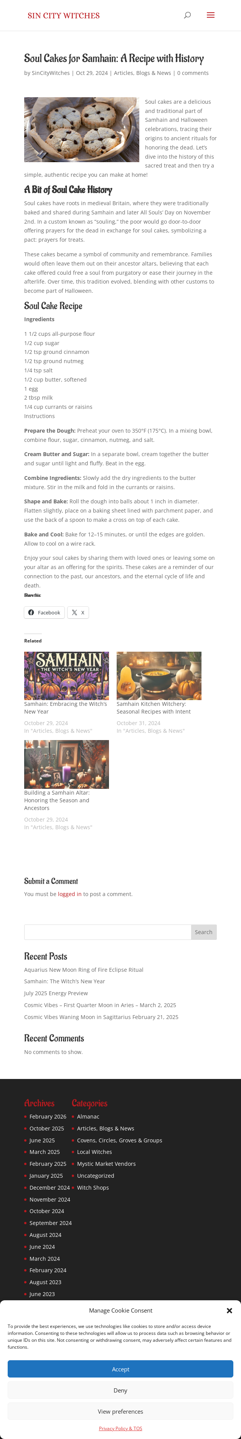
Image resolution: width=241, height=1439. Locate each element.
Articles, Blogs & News (142, 72)
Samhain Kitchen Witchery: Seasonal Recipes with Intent (154, 707)
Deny (120, 1390)
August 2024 (45, 1234)
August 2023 (45, 1282)
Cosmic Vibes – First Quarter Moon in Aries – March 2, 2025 (100, 1005)
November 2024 (50, 1199)
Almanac (88, 1116)
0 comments (193, 72)
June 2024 (42, 1246)
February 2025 (48, 1163)
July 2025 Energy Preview (56, 993)
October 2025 (47, 1128)
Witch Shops (93, 1187)
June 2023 (42, 1294)
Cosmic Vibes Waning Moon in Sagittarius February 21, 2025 (101, 1017)
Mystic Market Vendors (106, 1163)
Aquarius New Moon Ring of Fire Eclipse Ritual (84, 969)
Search (204, 932)
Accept (120, 1369)
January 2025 (46, 1175)
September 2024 (51, 1223)
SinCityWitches (51, 72)
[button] (229, 1311)
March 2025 (45, 1151)
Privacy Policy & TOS (120, 1428)
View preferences (120, 1411)
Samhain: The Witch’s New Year (64, 981)
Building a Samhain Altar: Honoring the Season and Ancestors (57, 800)
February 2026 (48, 1116)
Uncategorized (95, 1175)
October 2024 (47, 1211)
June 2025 (42, 1140)
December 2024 (50, 1187)
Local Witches (94, 1151)
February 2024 (48, 1270)
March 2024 (45, 1258)
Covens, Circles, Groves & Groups (119, 1140)
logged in (70, 894)
